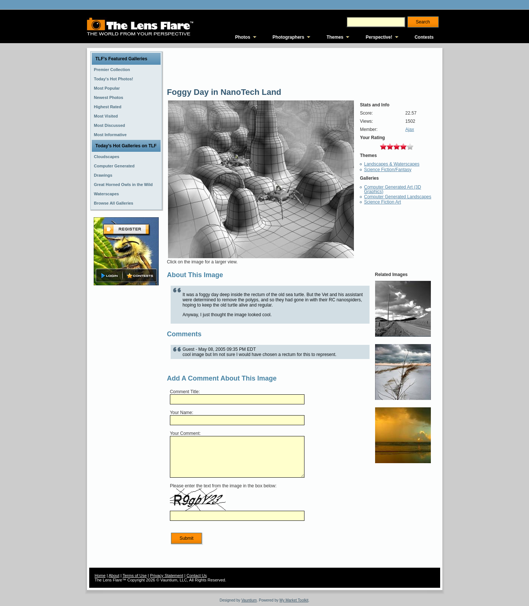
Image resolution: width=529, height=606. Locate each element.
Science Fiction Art (382, 202)
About (114, 575)
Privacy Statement (166, 575)
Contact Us (197, 575)
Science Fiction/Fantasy (387, 169)
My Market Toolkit (294, 600)
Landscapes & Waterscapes (391, 164)
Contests (424, 37)
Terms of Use (135, 575)
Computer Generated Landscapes (397, 196)
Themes (334, 37)
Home (100, 575)
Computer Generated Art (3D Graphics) (392, 189)
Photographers (288, 37)
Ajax (409, 129)
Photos (242, 37)
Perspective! (379, 37)
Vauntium (249, 600)
